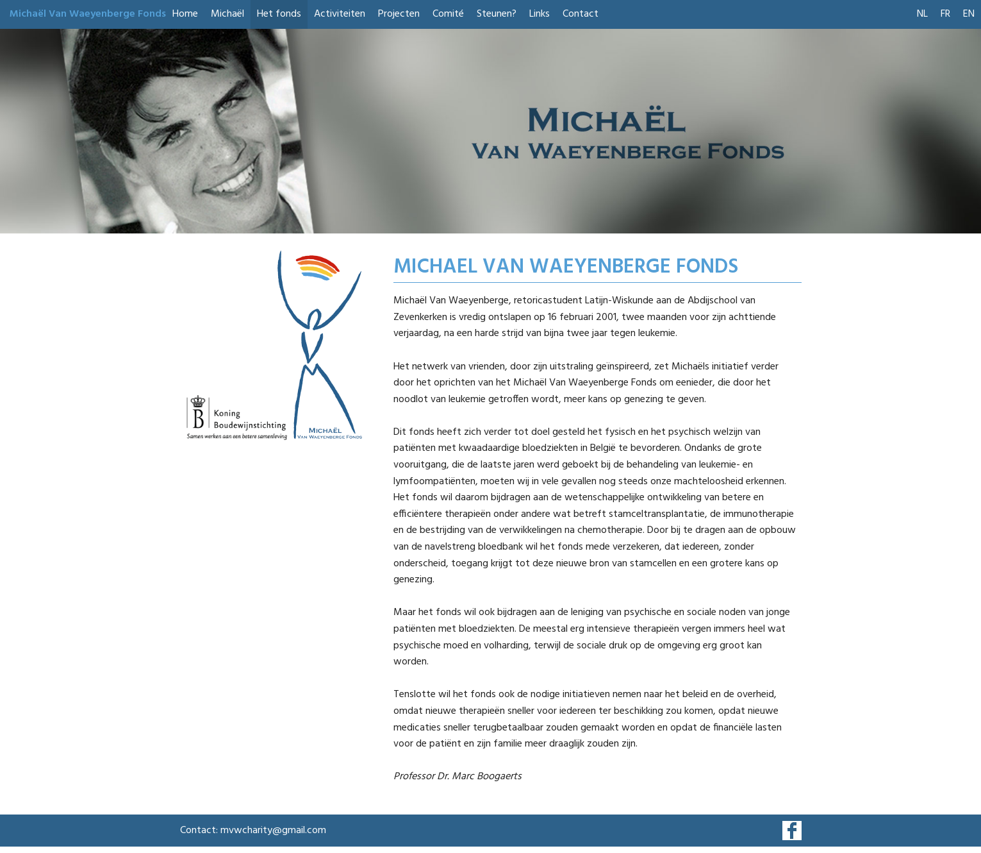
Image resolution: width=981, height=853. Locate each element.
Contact (580, 14)
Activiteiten (339, 14)
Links (539, 14)
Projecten (399, 14)
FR (945, 14)
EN (969, 14)
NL (922, 14)
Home (185, 14)
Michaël (227, 14)
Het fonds (279, 14)
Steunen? (496, 14)
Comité (448, 14)
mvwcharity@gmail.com (273, 830)
